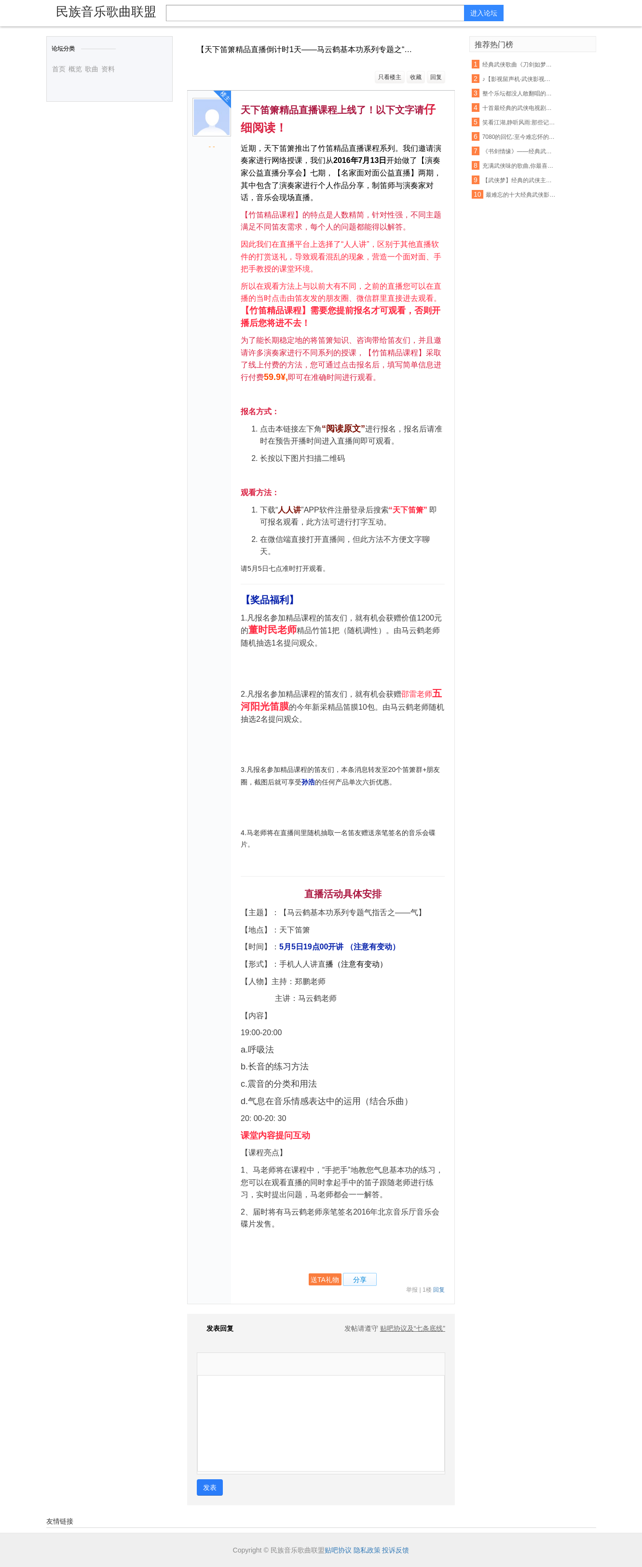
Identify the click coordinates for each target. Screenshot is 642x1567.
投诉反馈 (395, 1550)
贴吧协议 (338, 1550)
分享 (360, 1279)
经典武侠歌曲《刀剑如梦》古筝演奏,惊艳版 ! (519, 64)
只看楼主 (389, 77)
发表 (210, 1487)
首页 (59, 69)
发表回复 (215, 1328)
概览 (75, 69)
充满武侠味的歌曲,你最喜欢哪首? (519, 165)
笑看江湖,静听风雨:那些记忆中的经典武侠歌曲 (519, 122)
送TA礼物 (325, 1279)
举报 (412, 1289)
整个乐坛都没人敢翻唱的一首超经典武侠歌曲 (519, 93)
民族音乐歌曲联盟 (106, 11)
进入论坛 (483, 13)
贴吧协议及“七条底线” (412, 1328)
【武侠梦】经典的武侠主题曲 (519, 180)
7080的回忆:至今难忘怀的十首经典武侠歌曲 (519, 137)
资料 (108, 69)
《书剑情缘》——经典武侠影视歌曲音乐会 (519, 151)
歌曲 (91, 69)
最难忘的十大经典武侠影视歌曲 (522, 194)
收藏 (416, 77)
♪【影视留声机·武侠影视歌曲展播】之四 (519, 79)
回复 (436, 77)
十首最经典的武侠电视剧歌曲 (519, 108)
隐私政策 (367, 1550)
